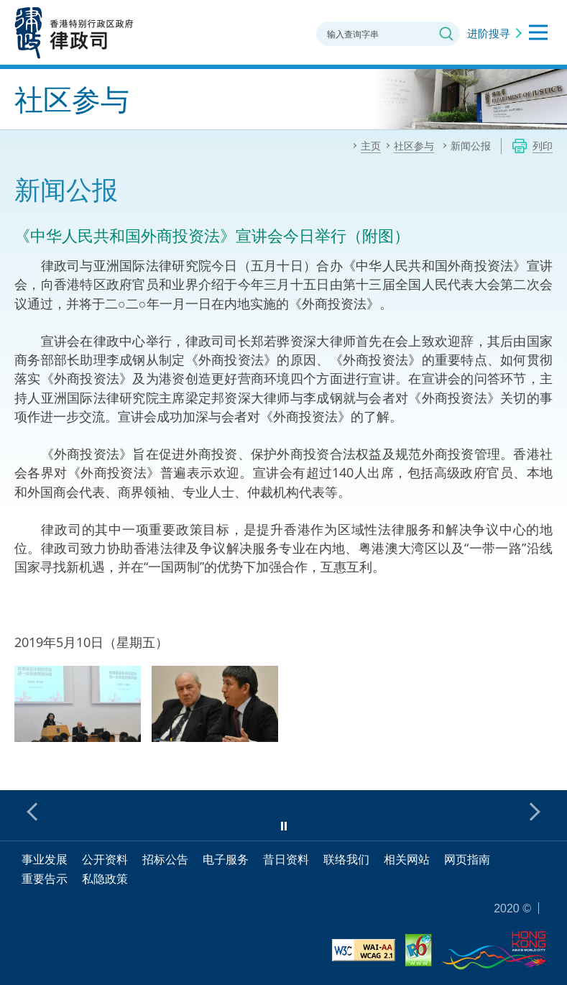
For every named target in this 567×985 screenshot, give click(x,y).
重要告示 (45, 878)
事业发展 (45, 859)
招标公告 (165, 859)
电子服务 (226, 859)
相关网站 (407, 859)
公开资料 (105, 859)
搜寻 (446, 33)
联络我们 (346, 859)
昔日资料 (286, 859)
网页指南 (467, 859)
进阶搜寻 (488, 33)
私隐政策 (105, 878)
